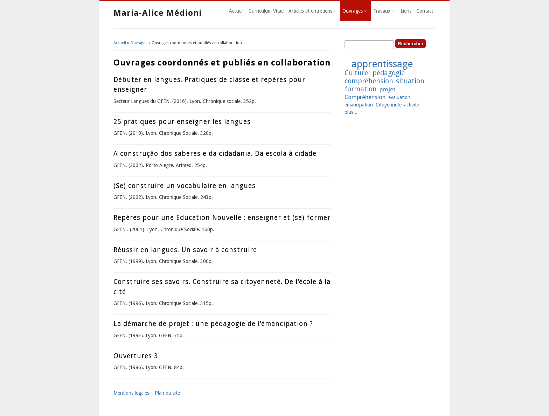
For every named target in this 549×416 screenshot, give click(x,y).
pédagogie (389, 73)
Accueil (236, 11)
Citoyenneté (389, 105)
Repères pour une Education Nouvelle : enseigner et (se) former (222, 218)
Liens (406, 11)
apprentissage (382, 64)
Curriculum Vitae (266, 11)
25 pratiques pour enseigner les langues (182, 122)
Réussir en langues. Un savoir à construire (185, 250)
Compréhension (365, 96)
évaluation (399, 97)
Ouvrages (353, 12)
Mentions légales (131, 393)
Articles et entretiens (311, 12)
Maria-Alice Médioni (157, 13)
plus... (351, 112)
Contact (424, 11)
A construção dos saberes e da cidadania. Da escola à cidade (215, 154)
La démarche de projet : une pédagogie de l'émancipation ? (213, 324)
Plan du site (167, 393)
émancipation (359, 105)
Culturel (357, 73)
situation (410, 81)
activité (411, 105)
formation (361, 89)
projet (388, 89)
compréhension (369, 81)
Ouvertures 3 (135, 356)
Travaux (383, 12)
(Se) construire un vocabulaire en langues (184, 186)
